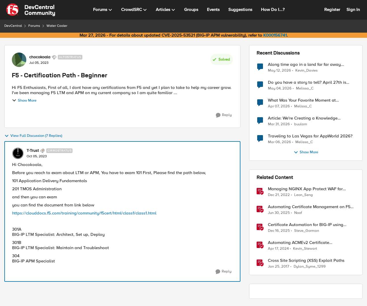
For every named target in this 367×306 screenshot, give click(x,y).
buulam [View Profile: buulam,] (300, 124)
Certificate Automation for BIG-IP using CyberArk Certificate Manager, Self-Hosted (309, 224)
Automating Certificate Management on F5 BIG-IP (309, 206)
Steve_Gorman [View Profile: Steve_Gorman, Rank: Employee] (306, 231)
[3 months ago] (280, 88)
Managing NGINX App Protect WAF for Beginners (305, 188)
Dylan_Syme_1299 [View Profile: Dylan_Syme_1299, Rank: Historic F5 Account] (310, 266)
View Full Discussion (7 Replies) (33, 136)
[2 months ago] (279, 70)
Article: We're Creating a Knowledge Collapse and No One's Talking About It (306, 118)
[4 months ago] (279, 106)
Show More (24, 100)
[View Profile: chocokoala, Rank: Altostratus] (19, 60)
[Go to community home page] (30, 10)
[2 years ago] (278, 249)
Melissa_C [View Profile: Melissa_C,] (305, 88)
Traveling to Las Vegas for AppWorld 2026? (310, 136)
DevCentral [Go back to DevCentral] (13, 26)
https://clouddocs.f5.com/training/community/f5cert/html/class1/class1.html (84, 213)
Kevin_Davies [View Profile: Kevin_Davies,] (306, 70)
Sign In (353, 9)
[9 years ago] (278, 266)
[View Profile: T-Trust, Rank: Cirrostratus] (18, 153)
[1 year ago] (279, 213)
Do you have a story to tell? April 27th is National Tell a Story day (307, 82)
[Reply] (224, 115)
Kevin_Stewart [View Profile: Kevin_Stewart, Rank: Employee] (305, 249)
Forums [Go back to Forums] (34, 26)
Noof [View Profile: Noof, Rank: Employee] (298, 213)
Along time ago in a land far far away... (306, 64)
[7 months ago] (279, 231)
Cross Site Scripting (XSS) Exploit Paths (306, 260)
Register (332, 9)
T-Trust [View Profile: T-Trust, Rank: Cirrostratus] (33, 150)
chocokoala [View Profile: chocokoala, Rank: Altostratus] (39, 57)
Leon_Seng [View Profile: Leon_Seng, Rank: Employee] (303, 195)
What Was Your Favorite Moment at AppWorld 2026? (302, 100)
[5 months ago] (279, 142)
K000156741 (275, 35)
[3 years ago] (279, 195)
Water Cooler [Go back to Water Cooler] (57, 26)
